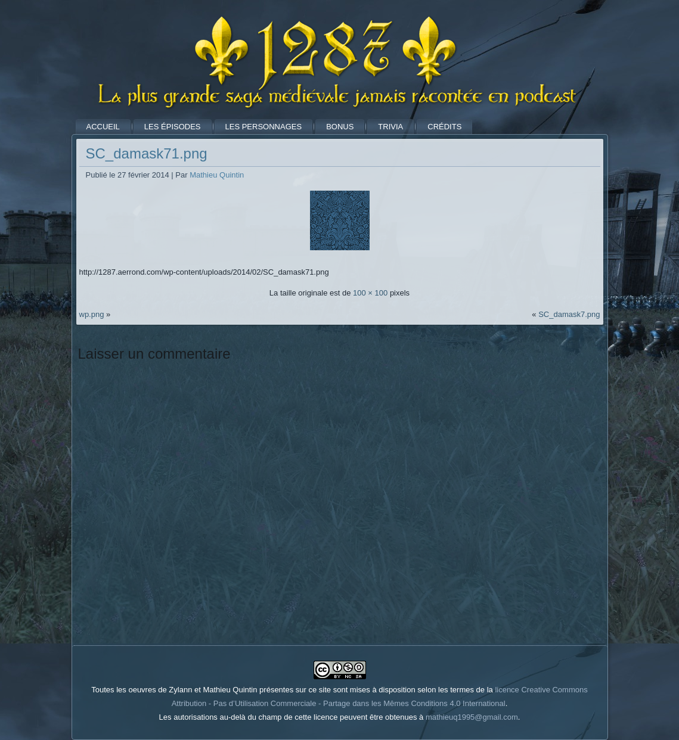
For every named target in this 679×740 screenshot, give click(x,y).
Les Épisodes (172, 126)
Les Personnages (263, 126)
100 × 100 (370, 292)
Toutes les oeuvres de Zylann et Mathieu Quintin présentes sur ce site (211, 689)
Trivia (390, 126)
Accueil (103, 126)
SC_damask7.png (569, 314)
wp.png (91, 314)
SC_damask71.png (146, 153)
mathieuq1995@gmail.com (472, 717)
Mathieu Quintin (217, 174)
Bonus (340, 126)
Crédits (444, 126)
